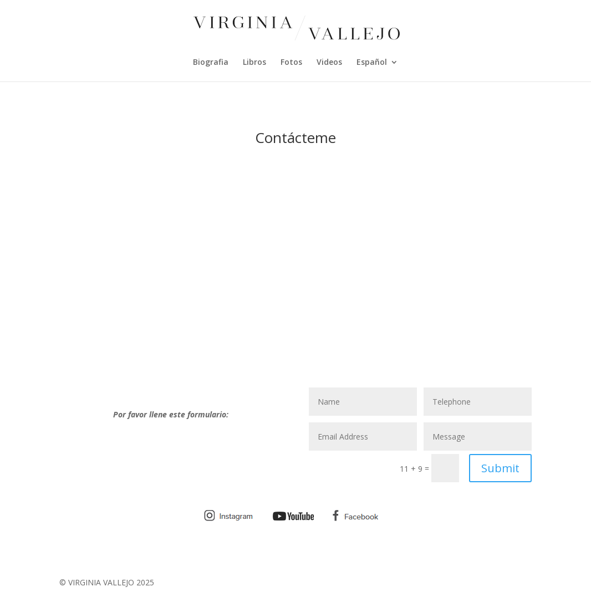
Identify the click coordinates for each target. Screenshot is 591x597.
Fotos (291, 62)
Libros (254, 62)
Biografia (210, 62)
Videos (329, 62)
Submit (500, 468)
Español (371, 62)
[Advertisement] (295, 292)
